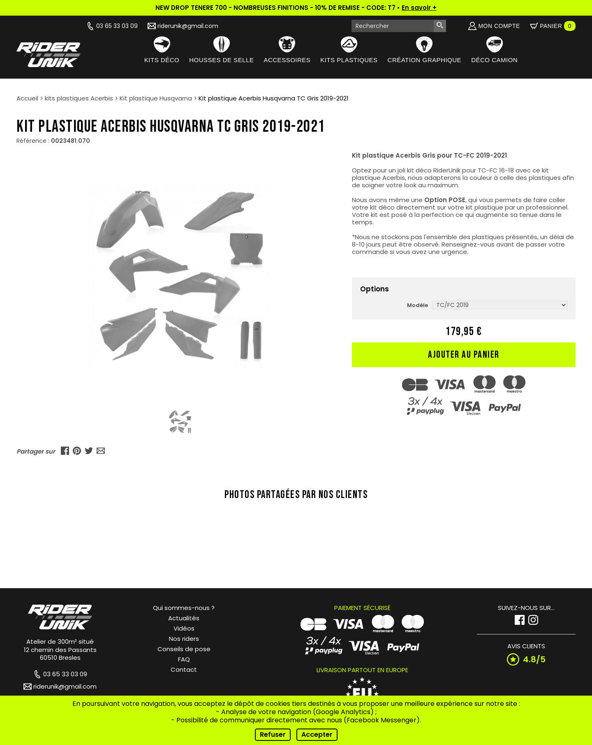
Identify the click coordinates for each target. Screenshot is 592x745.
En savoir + (419, 7)
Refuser (273, 734)
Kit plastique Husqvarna (156, 98)
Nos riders (184, 638)
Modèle (417, 305)
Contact (184, 669)
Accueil (27, 98)
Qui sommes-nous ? (184, 607)
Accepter (317, 734)
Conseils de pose (183, 649)
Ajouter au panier (464, 355)
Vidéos (183, 628)
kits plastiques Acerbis (79, 98)
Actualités (183, 618)
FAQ (184, 659)
